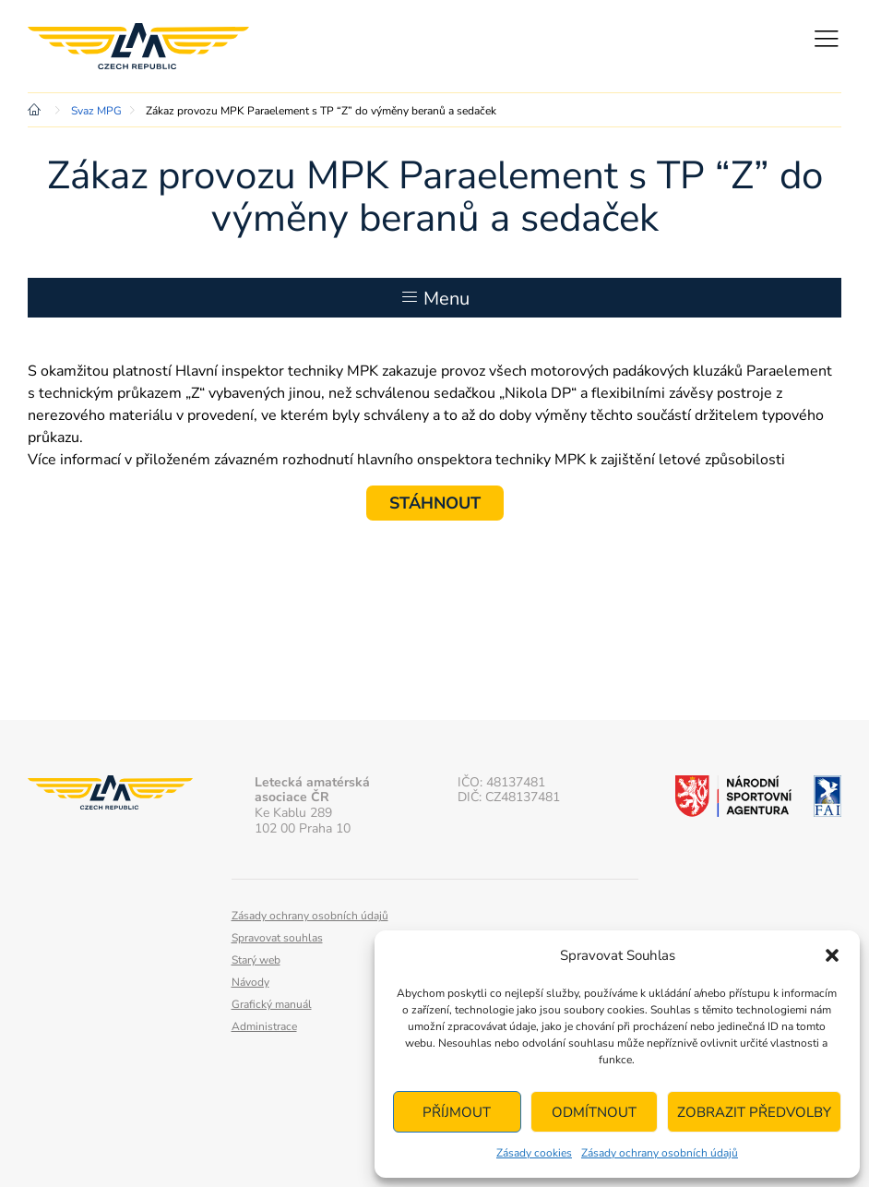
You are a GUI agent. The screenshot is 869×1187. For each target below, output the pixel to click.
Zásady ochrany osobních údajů (659, 1152)
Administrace (264, 1026)
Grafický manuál (272, 1004)
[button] (832, 955)
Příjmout (457, 1112)
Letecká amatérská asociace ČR (138, 46)
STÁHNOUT (435, 503)
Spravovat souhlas (277, 937)
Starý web (256, 960)
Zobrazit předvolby (754, 1112)
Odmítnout (594, 1112)
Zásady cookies (534, 1152)
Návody (250, 982)
